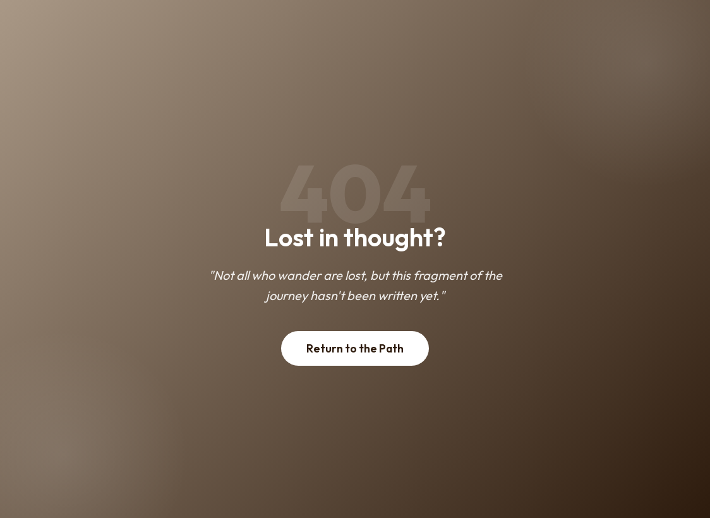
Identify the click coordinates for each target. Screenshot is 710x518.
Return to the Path (355, 348)
